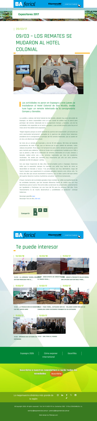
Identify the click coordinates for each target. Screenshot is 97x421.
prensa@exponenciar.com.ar (59, 411)
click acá (37, 199)
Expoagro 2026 (27, 353)
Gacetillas (72, 353)
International (48, 356)
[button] (35, 210)
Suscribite (56, 373)
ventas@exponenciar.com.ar (38, 411)
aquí (33, 196)
